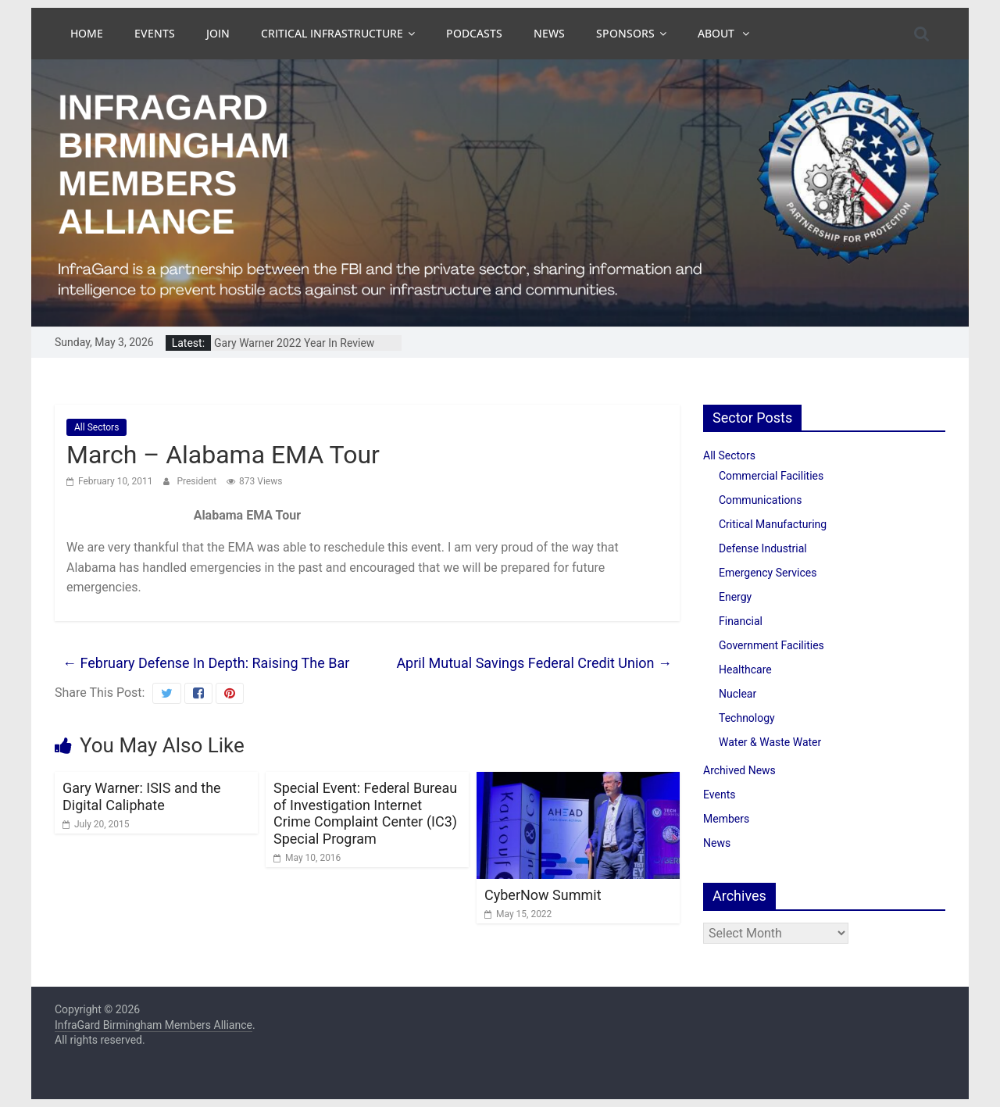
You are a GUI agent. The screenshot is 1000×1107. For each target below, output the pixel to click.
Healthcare (745, 669)
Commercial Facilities (771, 476)
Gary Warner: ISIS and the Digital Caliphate (141, 796)
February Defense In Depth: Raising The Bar (205, 663)
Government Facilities (771, 645)
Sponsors (625, 33)
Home (86, 33)
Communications (760, 500)
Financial (740, 621)
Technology (747, 718)
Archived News (739, 770)
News (549, 33)
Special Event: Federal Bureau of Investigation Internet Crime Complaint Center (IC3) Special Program (365, 813)
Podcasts (474, 33)
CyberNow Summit (543, 895)
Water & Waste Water (770, 742)
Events (154, 33)
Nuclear (737, 693)
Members (726, 818)
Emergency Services (767, 572)
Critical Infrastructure (332, 33)
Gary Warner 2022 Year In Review (294, 343)
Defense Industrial (763, 548)
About (718, 33)
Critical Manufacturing (773, 524)
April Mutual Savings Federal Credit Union (534, 663)
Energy (735, 597)
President (198, 481)
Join (218, 33)
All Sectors (96, 427)
